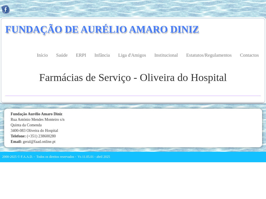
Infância (102, 55)
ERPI (81, 55)
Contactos (249, 55)
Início (42, 55)
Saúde (62, 55)
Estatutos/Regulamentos (209, 55)
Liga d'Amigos (132, 55)
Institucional (166, 55)
